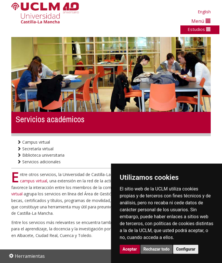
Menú (200, 21)
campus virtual (33, 181)
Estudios (199, 29)
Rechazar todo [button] (156, 249)
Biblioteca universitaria (40, 155)
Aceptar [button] (130, 249)
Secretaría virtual (35, 148)
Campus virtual (33, 142)
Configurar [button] (185, 249)
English (204, 11)
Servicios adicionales (39, 161)
